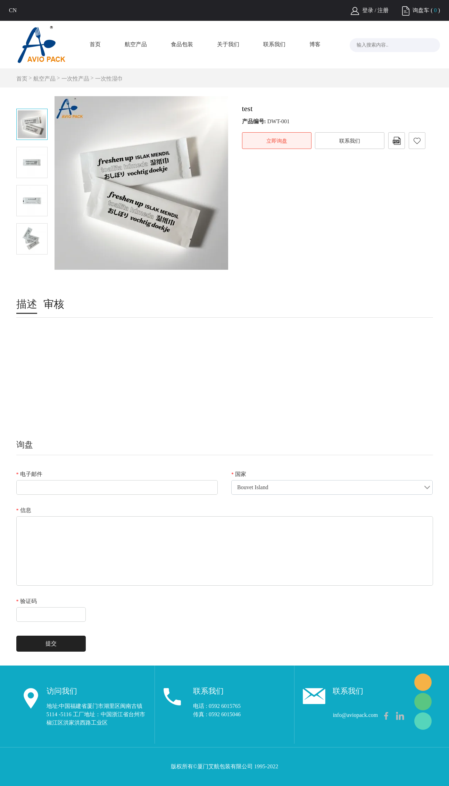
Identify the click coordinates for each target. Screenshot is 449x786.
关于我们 (228, 44)
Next (32, 264)
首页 (95, 44)
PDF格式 (396, 140)
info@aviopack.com (355, 715)
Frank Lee (423, 682)
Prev (32, 99)
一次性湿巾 (109, 79)
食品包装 (182, 44)
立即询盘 (276, 141)
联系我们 (274, 44)
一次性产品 (75, 79)
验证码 (26, 601)
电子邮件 (29, 474)
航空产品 (136, 44)
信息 (23, 510)
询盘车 (421, 10)
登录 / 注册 (375, 10)
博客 (315, 44)
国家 (238, 474)
